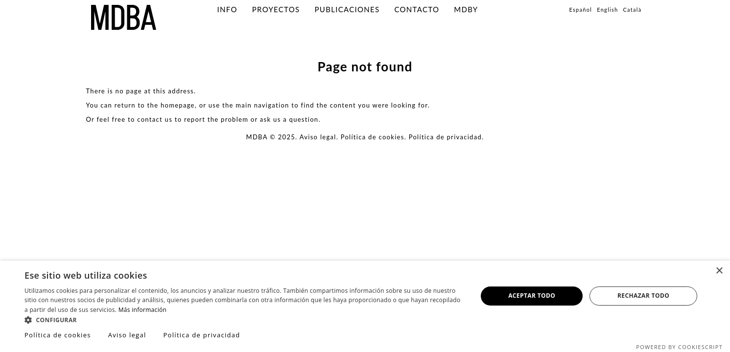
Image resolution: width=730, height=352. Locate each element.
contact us (154, 119)
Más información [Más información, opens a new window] (142, 310)
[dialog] (365, 306)
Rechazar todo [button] (643, 295)
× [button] (719, 271)
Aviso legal (318, 137)
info (227, 9)
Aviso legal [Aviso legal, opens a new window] (127, 334)
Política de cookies (372, 137)
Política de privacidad (445, 137)
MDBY (466, 9)
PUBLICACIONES (347, 9)
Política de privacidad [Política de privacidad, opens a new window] (201, 334)
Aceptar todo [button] (531, 295)
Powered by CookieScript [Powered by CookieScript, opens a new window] (679, 347)
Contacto (416, 9)
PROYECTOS (276, 9)
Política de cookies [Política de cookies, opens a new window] (57, 334)
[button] (244, 319)
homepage (178, 105)
